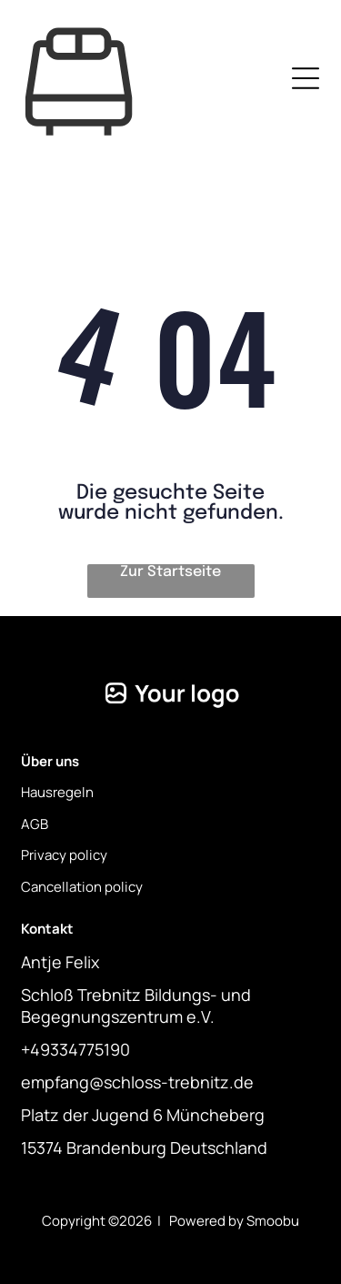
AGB (34, 824)
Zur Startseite (170, 572)
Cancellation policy (82, 886)
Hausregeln (57, 792)
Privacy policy (64, 854)
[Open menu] (305, 78)
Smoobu (272, 1220)
